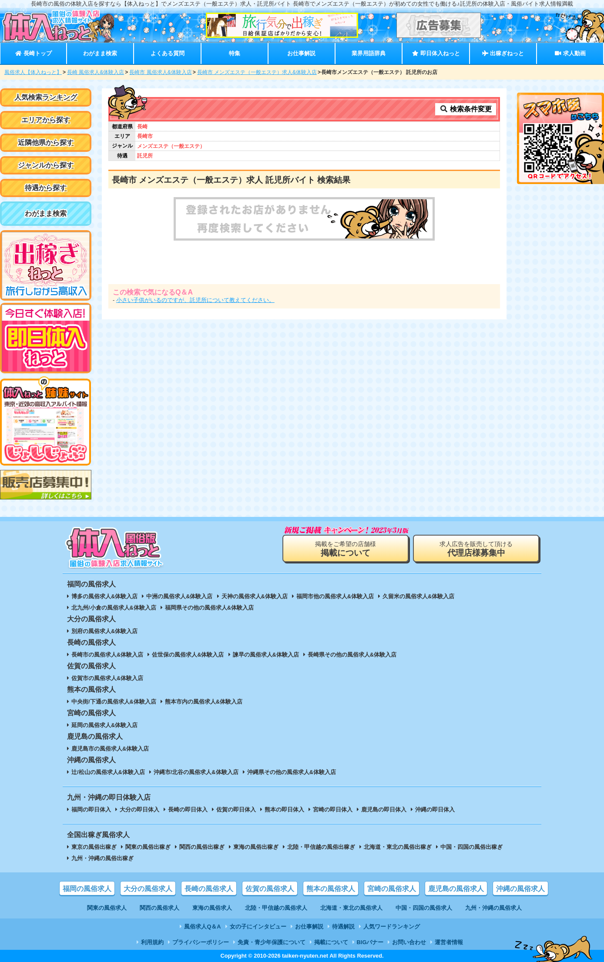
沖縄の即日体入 (435, 809)
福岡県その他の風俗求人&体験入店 (209, 607)
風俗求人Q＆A (202, 926)
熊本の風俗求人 (330, 888)
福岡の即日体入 (91, 809)
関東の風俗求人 (107, 908)
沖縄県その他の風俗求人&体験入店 (291, 772)
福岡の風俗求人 (87, 888)
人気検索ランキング (45, 97)
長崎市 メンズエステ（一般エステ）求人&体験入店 (257, 72)
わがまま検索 (100, 53)
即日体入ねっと (436, 53)
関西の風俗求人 (159, 908)
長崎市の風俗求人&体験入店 (107, 654)
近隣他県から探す (46, 142)
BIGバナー (370, 942)
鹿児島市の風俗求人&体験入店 (110, 748)
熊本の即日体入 (284, 809)
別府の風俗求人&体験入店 (104, 631)
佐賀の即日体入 (236, 809)
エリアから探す (45, 120)
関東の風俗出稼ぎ (148, 847)
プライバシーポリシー (200, 942)
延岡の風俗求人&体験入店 (104, 725)
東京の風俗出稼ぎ (94, 847)
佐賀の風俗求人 (269, 888)
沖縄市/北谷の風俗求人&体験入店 (196, 772)
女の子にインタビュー (258, 926)
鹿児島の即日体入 (383, 809)
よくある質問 (168, 53)
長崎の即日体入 (188, 809)
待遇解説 (343, 926)
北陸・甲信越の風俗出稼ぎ (321, 847)
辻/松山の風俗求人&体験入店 (108, 772)
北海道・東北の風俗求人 (351, 908)
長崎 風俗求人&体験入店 (95, 72)
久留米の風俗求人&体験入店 (418, 596)
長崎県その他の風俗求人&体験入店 (352, 654)
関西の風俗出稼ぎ (202, 847)
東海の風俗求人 (212, 908)
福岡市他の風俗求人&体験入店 (335, 596)
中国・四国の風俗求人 (424, 908)
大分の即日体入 (139, 809)
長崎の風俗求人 (209, 888)
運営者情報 (449, 942)
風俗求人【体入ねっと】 (33, 72)
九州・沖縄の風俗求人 (493, 908)
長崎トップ (33, 53)
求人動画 (570, 53)
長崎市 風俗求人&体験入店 (160, 72)
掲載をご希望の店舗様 (345, 548)
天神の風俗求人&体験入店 (254, 596)
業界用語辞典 (369, 53)
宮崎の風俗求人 (391, 888)
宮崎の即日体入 (332, 809)
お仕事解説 (301, 53)
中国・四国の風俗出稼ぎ (471, 847)
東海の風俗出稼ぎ (256, 847)
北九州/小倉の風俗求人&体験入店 (113, 607)
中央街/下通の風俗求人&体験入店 (113, 701)
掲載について (331, 942)
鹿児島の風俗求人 (456, 888)
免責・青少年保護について (271, 942)
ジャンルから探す (46, 165)
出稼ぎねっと (503, 53)
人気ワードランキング (391, 926)
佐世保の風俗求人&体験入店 (188, 654)
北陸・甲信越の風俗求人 (276, 908)
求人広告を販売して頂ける (476, 548)
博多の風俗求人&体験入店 (104, 596)
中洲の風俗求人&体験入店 (179, 596)
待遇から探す (46, 187)
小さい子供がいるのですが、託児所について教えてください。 (195, 300)
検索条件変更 (466, 109)
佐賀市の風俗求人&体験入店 (107, 678)
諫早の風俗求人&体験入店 (266, 654)
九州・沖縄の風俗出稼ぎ (102, 858)
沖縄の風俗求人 (520, 888)
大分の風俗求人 (148, 888)
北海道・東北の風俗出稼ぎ (398, 847)
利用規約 (152, 942)
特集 (234, 53)
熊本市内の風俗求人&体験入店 (203, 701)
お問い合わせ (409, 942)
